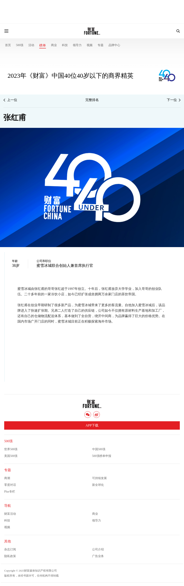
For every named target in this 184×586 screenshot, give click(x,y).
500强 (19, 45)
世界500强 (10, 449)
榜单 (42, 45)
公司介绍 (98, 549)
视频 (90, 45)
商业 (54, 45)
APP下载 (92, 425)
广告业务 (98, 556)
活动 (31, 45)
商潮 (7, 478)
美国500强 (10, 456)
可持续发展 (99, 478)
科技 (65, 45)
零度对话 (10, 484)
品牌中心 (114, 45)
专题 (100, 45)
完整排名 (92, 100)
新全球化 (98, 484)
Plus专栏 (9, 491)
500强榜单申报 (101, 456)
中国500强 (98, 449)
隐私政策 (10, 556)
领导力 (77, 45)
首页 (8, 45)
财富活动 (10, 513)
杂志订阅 (10, 549)
